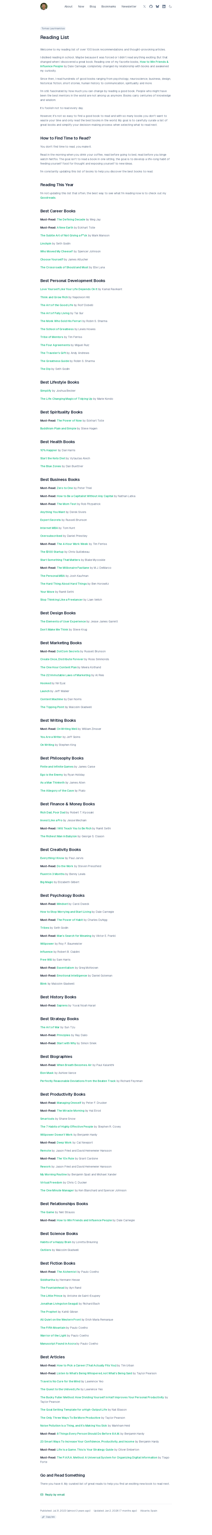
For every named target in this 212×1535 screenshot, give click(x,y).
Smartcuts (47, 1118)
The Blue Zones (50, 466)
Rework (45, 1166)
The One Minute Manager (57, 1190)
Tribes (44, 927)
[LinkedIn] (164, 6)
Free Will (46, 959)
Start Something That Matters (60, 559)
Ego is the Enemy (51, 774)
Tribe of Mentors (51, 337)
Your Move (47, 591)
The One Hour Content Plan (58, 667)
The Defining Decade (71, 219)
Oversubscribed (51, 535)
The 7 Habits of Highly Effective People (66, 1126)
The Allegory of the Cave (57, 790)
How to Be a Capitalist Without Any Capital (85, 496)
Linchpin (46, 243)
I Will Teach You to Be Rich (74, 828)
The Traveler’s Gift (53, 353)
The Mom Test (66, 504)
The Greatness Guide (54, 361)
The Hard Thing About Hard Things (63, 583)
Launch (45, 691)
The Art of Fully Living (55, 313)
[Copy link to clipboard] (48, 1517)
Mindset (62, 903)
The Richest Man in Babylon (58, 836)
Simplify (46, 390)
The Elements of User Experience (63, 621)
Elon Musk (47, 1072)
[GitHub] (151, 6)
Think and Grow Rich (54, 297)
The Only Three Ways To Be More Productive (70, 1417)
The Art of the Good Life (56, 305)
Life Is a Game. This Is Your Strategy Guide (85, 1449)
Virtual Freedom (51, 1182)
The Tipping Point (52, 707)
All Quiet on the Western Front (60, 1319)
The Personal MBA (52, 575)
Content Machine (51, 699)
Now (81, 6)
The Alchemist (67, 1271)
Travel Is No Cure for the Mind (60, 1381)
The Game (47, 1212)
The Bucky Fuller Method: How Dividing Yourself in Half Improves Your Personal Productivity (102, 1397)
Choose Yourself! (51, 259)
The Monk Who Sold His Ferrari (61, 321)
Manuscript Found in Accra (58, 1343)
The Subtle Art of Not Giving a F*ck (63, 235)
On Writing (47, 744)
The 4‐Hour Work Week (72, 544)
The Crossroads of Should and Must (64, 267)
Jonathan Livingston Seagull (59, 1303)
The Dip (45, 368)
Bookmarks (108, 6)
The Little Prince (51, 1295)
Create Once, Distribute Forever (62, 659)
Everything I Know (52, 858)
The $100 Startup (52, 551)
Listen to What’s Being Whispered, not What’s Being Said (94, 1373)
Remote (45, 1150)
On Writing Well (67, 728)
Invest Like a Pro (51, 820)
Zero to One (65, 488)
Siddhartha (47, 1279)
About (68, 6)
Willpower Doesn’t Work (56, 1134)
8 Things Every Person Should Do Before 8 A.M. (88, 1433)
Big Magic (46, 882)
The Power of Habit (70, 919)
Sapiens (62, 1005)
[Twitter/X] (144, 6)
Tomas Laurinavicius (53, 28)
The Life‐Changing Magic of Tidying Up (66, 398)
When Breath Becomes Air (74, 1065)
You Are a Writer (51, 737)
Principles (63, 1035)
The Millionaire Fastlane (73, 567)
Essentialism (65, 967)
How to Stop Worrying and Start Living (65, 911)
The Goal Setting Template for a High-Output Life (73, 1409)
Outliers (45, 1250)
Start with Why (66, 1043)
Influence (46, 951)
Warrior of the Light (53, 1335)
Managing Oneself (69, 1102)
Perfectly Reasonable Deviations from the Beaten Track (78, 1081)
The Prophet (48, 1311)
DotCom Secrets (68, 651)
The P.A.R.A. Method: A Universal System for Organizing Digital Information (107, 1457)
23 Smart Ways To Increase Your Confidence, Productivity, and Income (87, 1441)
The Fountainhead (52, 1287)
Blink (43, 983)
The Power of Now (69, 420)
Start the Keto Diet (52, 458)
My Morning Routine (53, 1174)
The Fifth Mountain (52, 1327)
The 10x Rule (65, 1158)
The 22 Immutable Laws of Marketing (65, 675)
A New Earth (65, 227)
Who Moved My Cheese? (56, 251)
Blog (93, 6)
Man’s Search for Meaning (74, 935)
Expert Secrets (50, 519)
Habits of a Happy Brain (55, 1242)
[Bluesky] (157, 6)
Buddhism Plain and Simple (58, 428)
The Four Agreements (55, 345)
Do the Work (65, 866)
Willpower (47, 943)
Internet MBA (49, 528)
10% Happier (48, 450)
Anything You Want (52, 512)
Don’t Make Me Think (54, 629)
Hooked (45, 683)
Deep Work (64, 1142)
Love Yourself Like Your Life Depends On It (68, 289)
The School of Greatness (57, 329)
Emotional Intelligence (72, 975)
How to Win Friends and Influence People (84, 1220)
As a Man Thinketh (52, 782)
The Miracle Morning (70, 1110)
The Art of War (50, 1027)
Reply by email (52, 1494)
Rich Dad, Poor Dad (52, 812)
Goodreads (48, 197)
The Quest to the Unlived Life (60, 1389)
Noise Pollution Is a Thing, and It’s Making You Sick (73, 1425)
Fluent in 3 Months (52, 874)
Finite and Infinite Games (57, 766)
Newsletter (129, 6)
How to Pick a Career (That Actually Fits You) (86, 1365)
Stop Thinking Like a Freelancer (61, 599)
